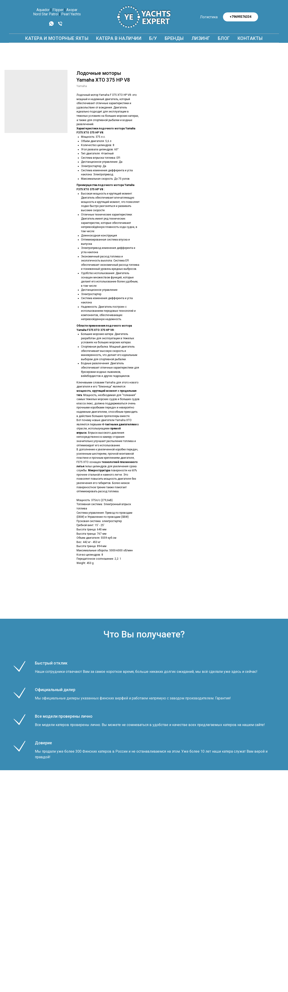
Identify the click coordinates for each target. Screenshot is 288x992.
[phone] (60, 25)
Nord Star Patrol (45, 14)
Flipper (57, 10)
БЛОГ (224, 38)
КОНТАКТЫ (250, 38)
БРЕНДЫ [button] (174, 38)
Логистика (209, 17)
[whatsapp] (51, 25)
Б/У (153, 38)
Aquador (43, 10)
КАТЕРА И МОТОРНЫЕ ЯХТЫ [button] (56, 38)
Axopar (71, 10)
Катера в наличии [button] (119, 38)
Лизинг (200, 38)
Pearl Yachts (71, 14)
